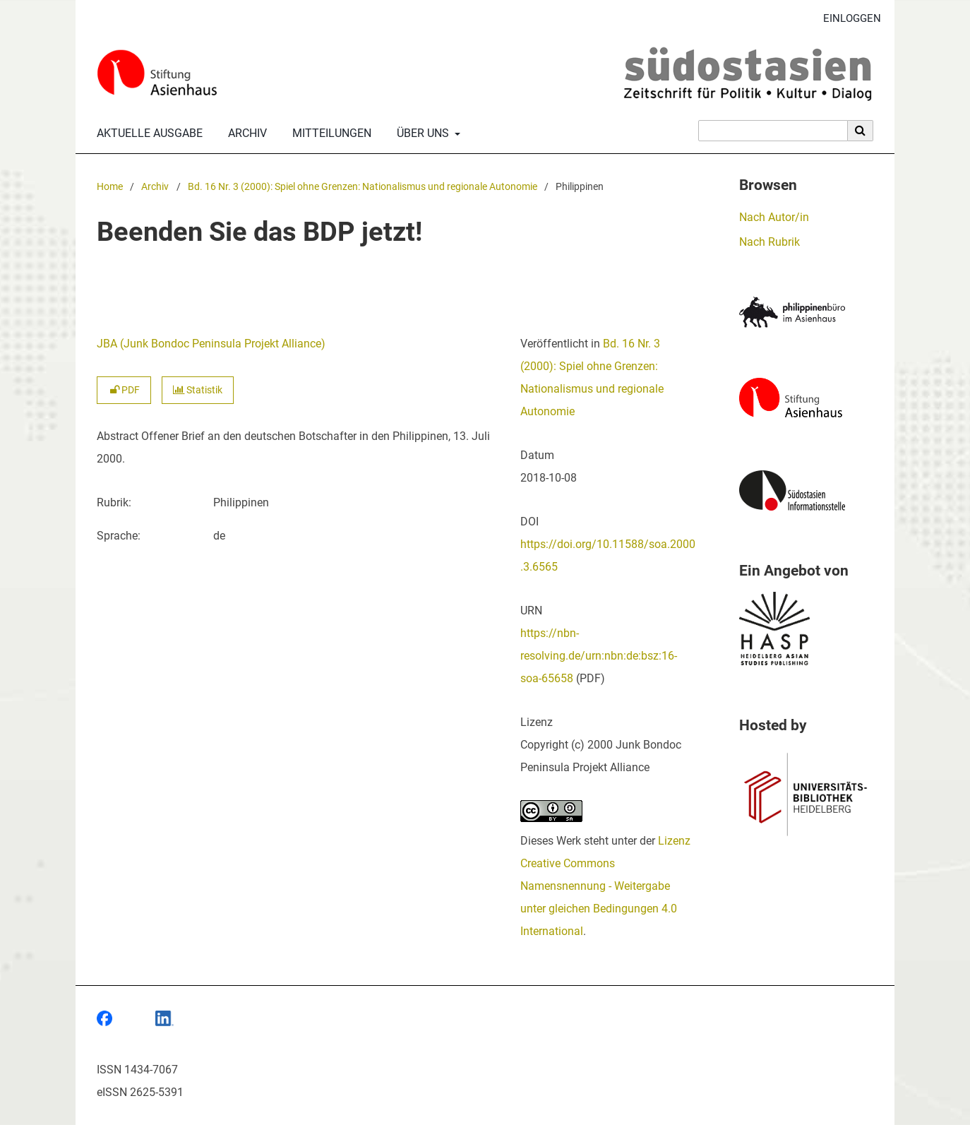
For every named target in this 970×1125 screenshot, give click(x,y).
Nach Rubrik (769, 242)
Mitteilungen (329, 133)
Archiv (244, 133)
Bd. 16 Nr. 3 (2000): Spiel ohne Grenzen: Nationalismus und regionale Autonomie (362, 187)
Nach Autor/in (774, 217)
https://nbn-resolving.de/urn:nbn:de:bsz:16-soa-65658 (598, 655)
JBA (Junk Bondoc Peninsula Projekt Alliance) (211, 343)
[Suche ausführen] (860, 130)
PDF (124, 390)
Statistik (197, 390)
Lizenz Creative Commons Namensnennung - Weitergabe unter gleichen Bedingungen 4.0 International (605, 886)
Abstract (117, 436)
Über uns (421, 133)
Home (110, 187)
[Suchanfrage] (773, 130)
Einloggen (847, 19)
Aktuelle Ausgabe (147, 133)
